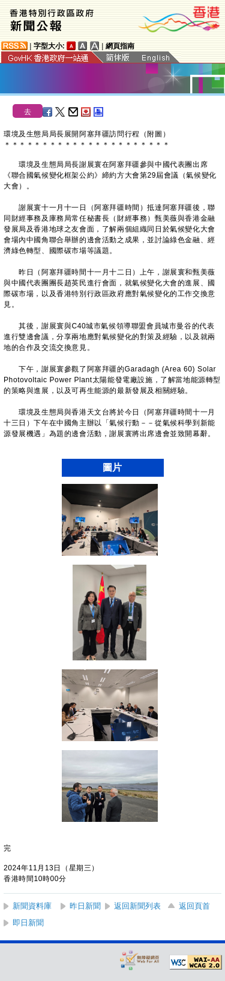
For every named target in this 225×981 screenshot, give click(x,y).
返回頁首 (194, 905)
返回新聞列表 (137, 905)
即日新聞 (28, 922)
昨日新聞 (85, 905)
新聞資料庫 (32, 905)
